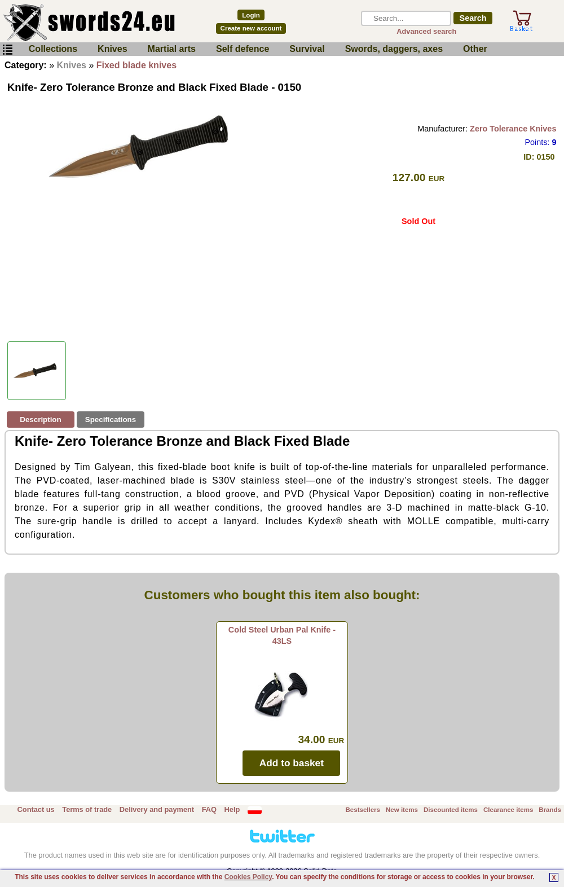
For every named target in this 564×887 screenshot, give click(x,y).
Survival (306, 49)
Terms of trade (87, 809)
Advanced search (426, 31)
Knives (112, 49)
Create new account (251, 28)
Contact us (36, 809)
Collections (53, 49)
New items (402, 809)
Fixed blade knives (136, 65)
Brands (550, 809)
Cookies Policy (248, 877)
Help (232, 809)
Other (475, 49)
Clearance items (508, 809)
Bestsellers (363, 809)
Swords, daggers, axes (394, 49)
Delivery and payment (157, 809)
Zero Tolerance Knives (513, 128)
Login (250, 15)
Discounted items (451, 809)
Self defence (242, 49)
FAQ (209, 809)
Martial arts (172, 49)
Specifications (110, 419)
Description (40, 419)
